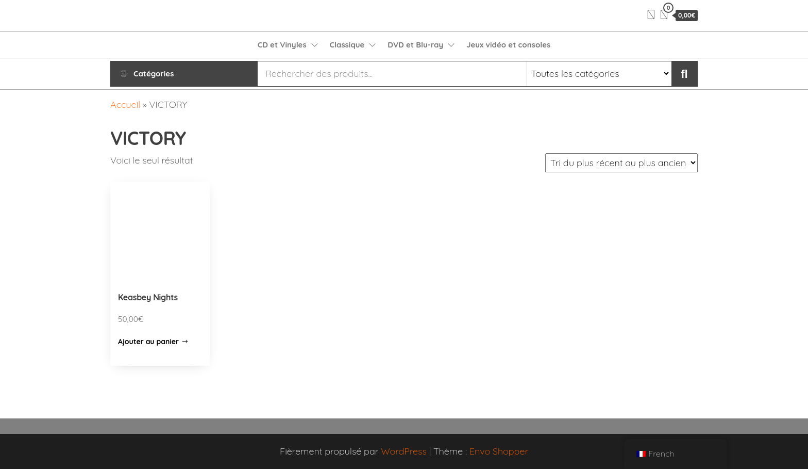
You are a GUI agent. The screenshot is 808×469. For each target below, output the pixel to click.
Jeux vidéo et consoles (508, 45)
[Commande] (621, 162)
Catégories (153, 73)
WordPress (404, 451)
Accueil (125, 104)
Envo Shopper (498, 451)
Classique (347, 45)
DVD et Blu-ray (415, 45)
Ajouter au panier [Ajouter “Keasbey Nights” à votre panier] (148, 341)
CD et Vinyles (282, 45)
